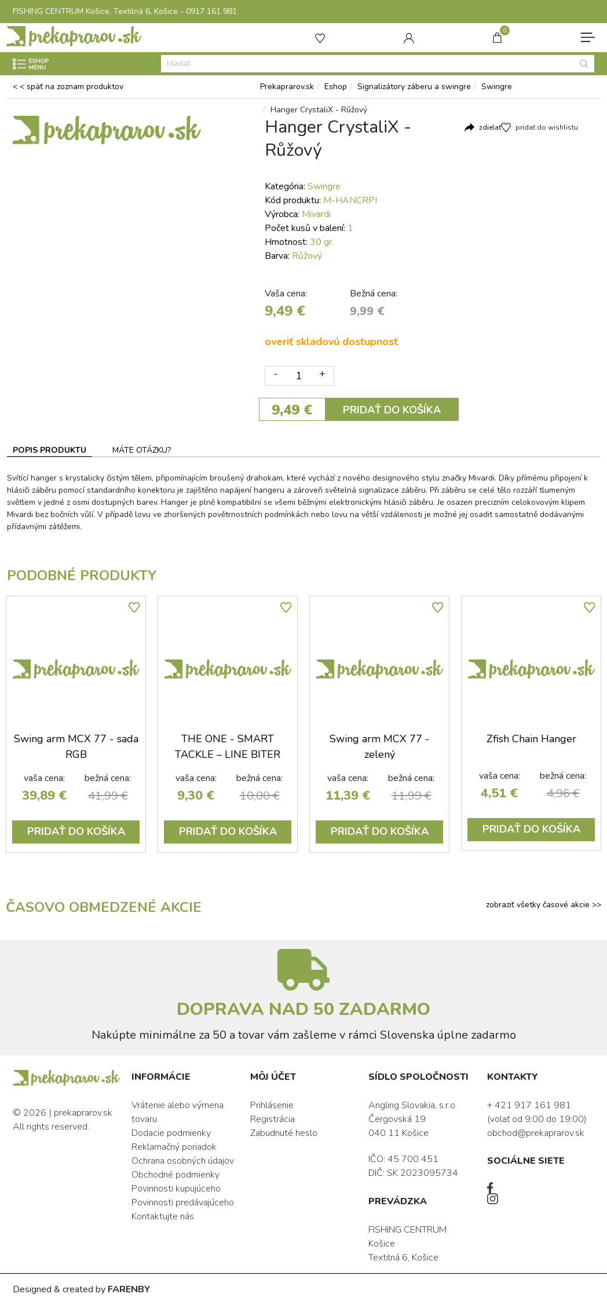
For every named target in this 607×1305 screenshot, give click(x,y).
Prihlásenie (272, 1105)
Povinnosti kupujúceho (176, 1188)
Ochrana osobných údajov (182, 1160)
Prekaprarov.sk (287, 86)
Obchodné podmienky (175, 1174)
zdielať (490, 127)
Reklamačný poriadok (174, 1147)
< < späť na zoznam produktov (68, 86)
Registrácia (272, 1119)
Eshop (335, 86)
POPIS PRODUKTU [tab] (49, 450)
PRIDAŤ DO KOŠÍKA (392, 410)
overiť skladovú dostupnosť (331, 342)
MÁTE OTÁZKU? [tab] (141, 450)
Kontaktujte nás (162, 1216)
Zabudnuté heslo (283, 1133)
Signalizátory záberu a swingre (414, 86)
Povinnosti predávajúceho (182, 1202)
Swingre (496, 86)
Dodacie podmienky (171, 1133)
